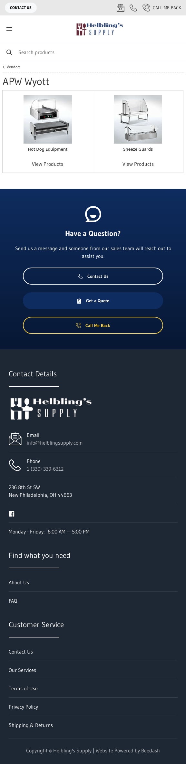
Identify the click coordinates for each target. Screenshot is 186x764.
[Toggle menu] (9, 29)
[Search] (93, 52)
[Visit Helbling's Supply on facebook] (12, 513)
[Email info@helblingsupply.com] (120, 8)
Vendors (13, 67)
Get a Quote (92, 301)
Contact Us (21, 7)
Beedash (150, 750)
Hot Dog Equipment (47, 149)
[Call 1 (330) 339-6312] (133, 8)
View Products (47, 164)
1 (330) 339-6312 (45, 469)
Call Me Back (161, 8)
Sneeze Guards (138, 149)
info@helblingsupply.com (55, 442)
